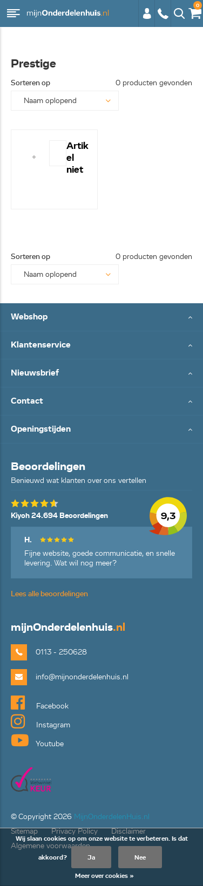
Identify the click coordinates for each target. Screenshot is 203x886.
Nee (140, 857)
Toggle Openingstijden (101, 430)
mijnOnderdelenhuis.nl (67, 13)
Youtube (37, 740)
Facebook (40, 702)
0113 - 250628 (162, 13)
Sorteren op (30, 82)
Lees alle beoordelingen (49, 593)
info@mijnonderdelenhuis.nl (82, 676)
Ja (91, 857)
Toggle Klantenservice (101, 345)
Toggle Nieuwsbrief (101, 373)
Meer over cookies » (104, 875)
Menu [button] (13, 13)
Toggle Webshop (101, 317)
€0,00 (194, 11)
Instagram (40, 721)
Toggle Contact (101, 402)
